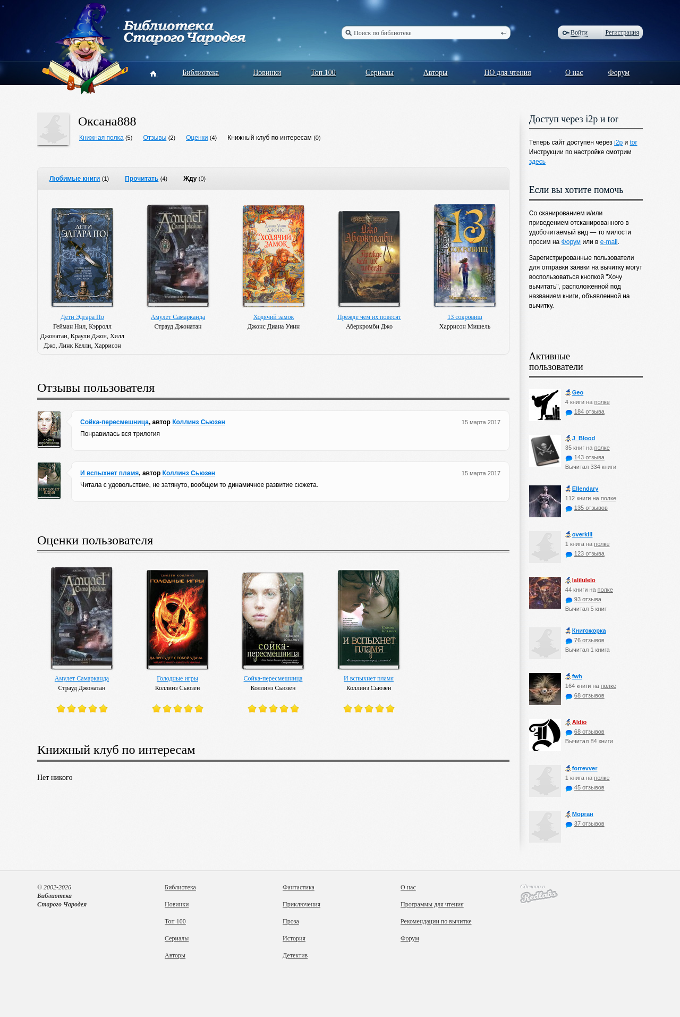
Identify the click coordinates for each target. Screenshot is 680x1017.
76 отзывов (585, 640)
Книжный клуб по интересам (269, 137)
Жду (190, 178)
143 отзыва (585, 457)
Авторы (435, 73)
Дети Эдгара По (82, 317)
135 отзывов (586, 508)
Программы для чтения (432, 904)
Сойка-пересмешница (114, 422)
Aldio (576, 722)
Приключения (301, 904)
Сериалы (380, 73)
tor (633, 142)
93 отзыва (583, 599)
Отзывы (154, 137)
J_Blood (580, 438)
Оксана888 (107, 121)
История (294, 938)
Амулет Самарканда (178, 317)
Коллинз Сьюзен (198, 422)
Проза (291, 921)
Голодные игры (177, 678)
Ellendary (582, 488)
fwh (573, 676)
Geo (574, 392)
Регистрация (622, 32)
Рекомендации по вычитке (436, 921)
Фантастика (298, 887)
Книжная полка (101, 137)
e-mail (609, 242)
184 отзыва (585, 411)
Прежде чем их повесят (369, 317)
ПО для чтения (507, 73)
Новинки (267, 73)
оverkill (579, 534)
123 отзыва (585, 553)
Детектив (295, 955)
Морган (579, 814)
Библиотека (200, 73)
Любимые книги (74, 178)
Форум (619, 73)
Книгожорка (585, 630)
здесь (537, 161)
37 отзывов (585, 823)
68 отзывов (585, 695)
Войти (579, 32)
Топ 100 (323, 73)
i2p (618, 142)
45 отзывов (585, 787)
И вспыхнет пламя (109, 473)
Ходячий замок (273, 317)
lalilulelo (580, 580)
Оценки (197, 137)
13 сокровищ (464, 317)
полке (601, 402)
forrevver (581, 768)
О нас (574, 73)
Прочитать (141, 178)
